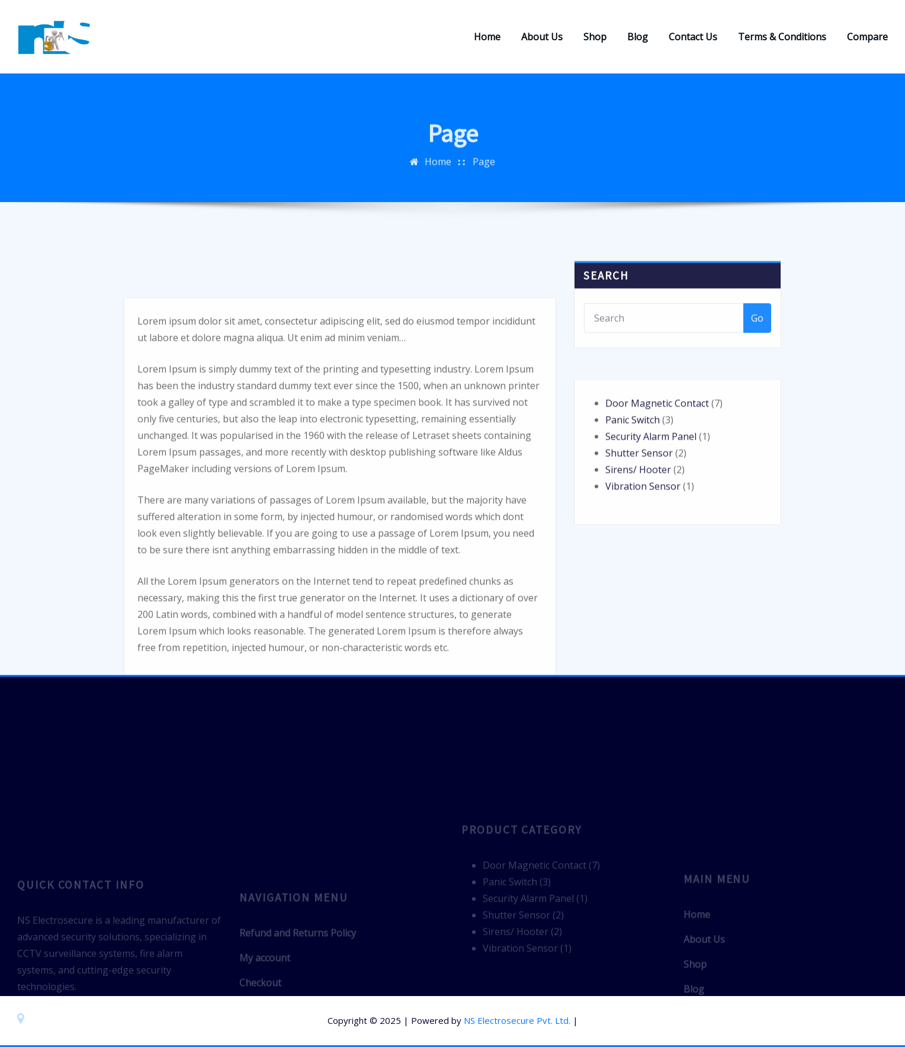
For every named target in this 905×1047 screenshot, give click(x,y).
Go (757, 333)
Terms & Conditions (782, 36)
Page (484, 170)
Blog (637, 36)
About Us (542, 36)
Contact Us (693, 36)
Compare (867, 36)
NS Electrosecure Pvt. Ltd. (517, 1020)
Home (487, 36)
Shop (594, 36)
